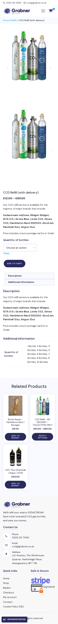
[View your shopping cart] (51, 11)
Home (6, 20)
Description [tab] (15, 275)
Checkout (8, 592)
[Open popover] (14, 619)
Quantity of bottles (16, 240)
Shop (6, 583)
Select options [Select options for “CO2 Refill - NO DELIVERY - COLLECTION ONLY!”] (42, 436)
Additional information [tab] (21, 282)
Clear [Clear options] (6, 253)
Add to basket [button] (15, 436)
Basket (7, 587)
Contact (8, 602)
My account (10, 597)
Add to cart (14, 263)
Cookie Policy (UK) (13, 606)
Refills (14, 20)
